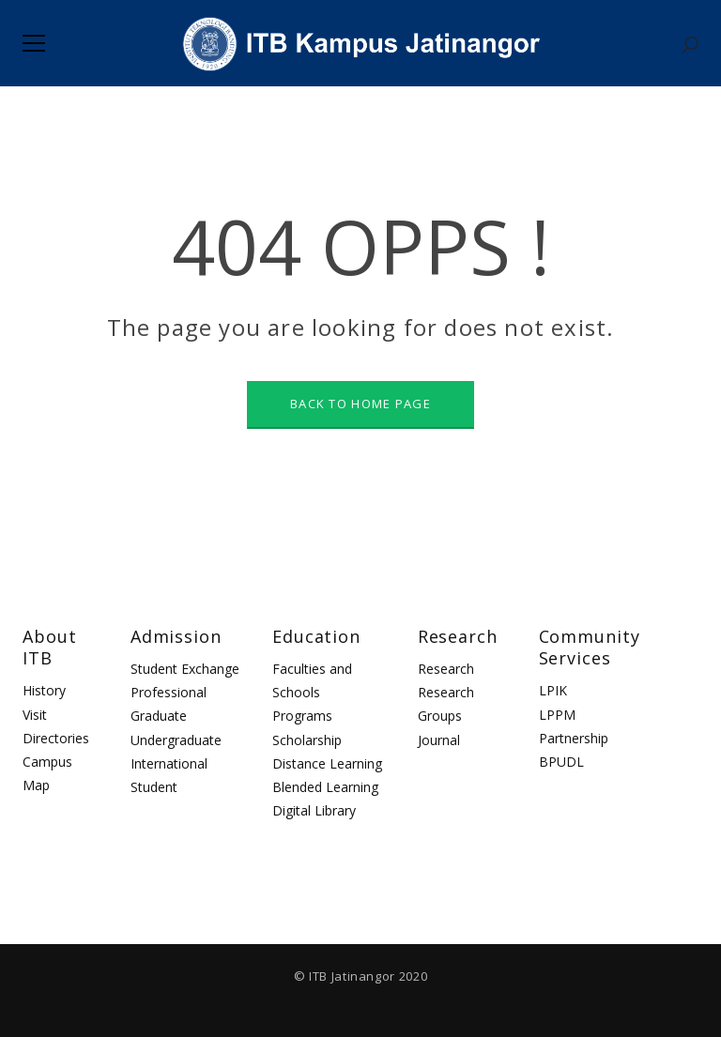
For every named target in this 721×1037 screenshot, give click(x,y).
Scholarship (307, 740)
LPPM (557, 715)
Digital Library (314, 810)
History (44, 690)
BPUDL (561, 761)
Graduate (158, 715)
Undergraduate (176, 740)
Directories (56, 738)
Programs (302, 715)
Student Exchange (184, 669)
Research (446, 669)
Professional (168, 692)
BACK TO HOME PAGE (360, 403)
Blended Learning (325, 787)
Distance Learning (327, 763)
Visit (35, 715)
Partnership (573, 738)
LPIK (553, 690)
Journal (439, 740)
